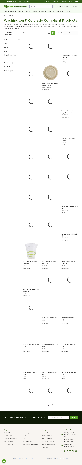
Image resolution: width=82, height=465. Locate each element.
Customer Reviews (48, 441)
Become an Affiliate (48, 444)
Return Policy (8, 441)
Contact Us (57, 1)
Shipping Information (10, 438)
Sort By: (60, 33)
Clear (18, 39)
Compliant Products (9, 15)
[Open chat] (4, 461)
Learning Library (28, 433)
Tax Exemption (9, 444)
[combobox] (41, 6)
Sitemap (45, 447)
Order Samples (47, 436)
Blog (70, 1)
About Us (65, 1)
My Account (8, 436)
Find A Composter (29, 441)
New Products (47, 438)
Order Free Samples (62, 6)
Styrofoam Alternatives (30, 444)
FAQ (24, 438)
